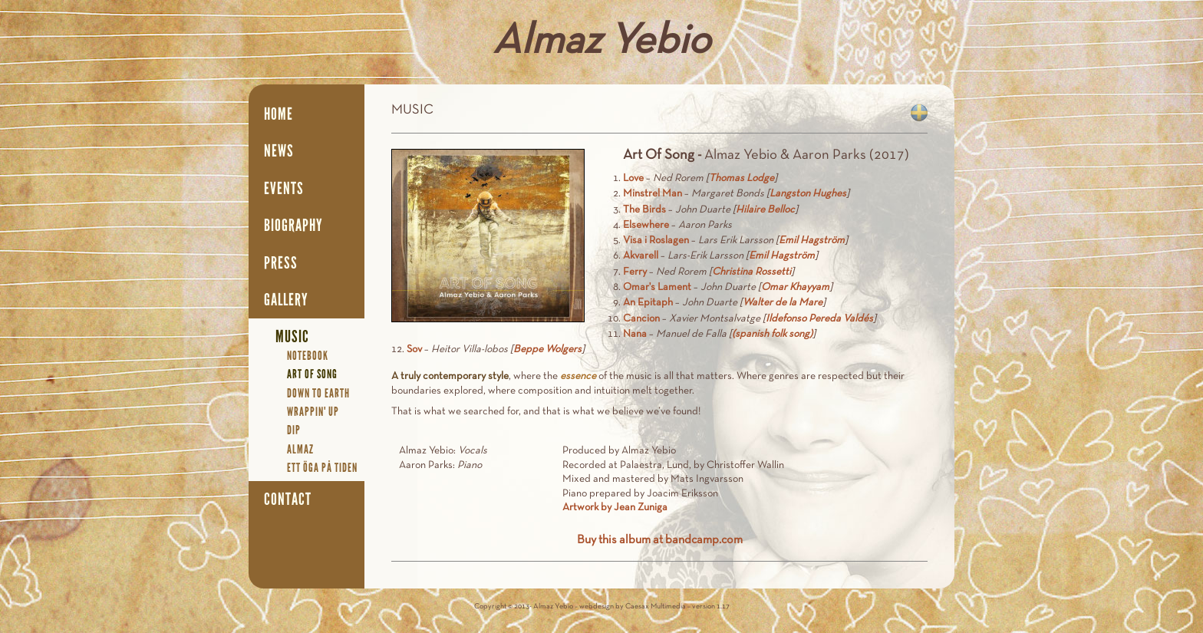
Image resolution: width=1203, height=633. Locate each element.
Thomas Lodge (741, 178)
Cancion (641, 319)
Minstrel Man (652, 194)
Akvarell (640, 256)
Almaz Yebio (601, 42)
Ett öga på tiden (322, 467)
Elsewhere (646, 225)
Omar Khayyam (795, 287)
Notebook (307, 355)
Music (292, 337)
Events (284, 189)
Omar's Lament (657, 287)
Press (281, 263)
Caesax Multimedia (655, 606)
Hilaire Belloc (765, 210)
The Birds (644, 210)
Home (278, 114)
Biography (293, 226)
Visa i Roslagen (656, 241)
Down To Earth (318, 393)
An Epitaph (648, 303)
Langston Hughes (808, 194)
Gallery (286, 300)
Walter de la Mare (782, 303)
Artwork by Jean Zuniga (614, 508)
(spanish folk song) (772, 334)
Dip (294, 430)
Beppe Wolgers (547, 349)
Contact (287, 499)
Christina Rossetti (751, 272)
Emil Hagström (812, 241)
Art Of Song (312, 374)
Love (633, 178)
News (279, 151)
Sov (414, 349)
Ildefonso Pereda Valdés (819, 319)
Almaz (300, 449)
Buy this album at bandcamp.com (660, 540)
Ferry (635, 272)
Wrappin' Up (313, 411)
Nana (635, 334)
